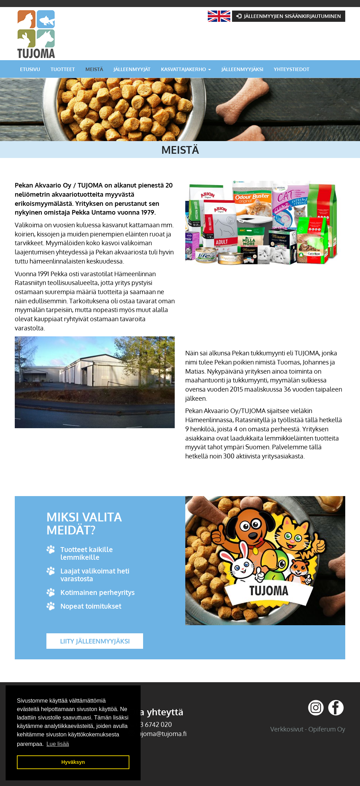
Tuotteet (63, 69)
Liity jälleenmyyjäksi (95, 641)
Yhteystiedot (291, 69)
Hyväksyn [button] (73, 762)
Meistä (94, 69)
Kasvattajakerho (186, 69)
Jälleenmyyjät (132, 69)
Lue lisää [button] (57, 744)
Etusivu (30, 69)
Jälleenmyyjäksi (242, 69)
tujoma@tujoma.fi (161, 733)
